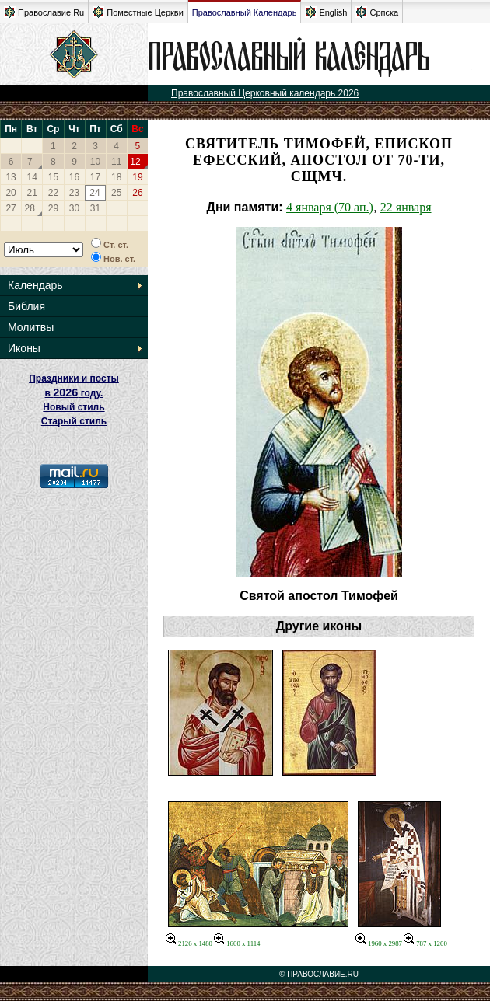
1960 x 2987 (379, 943)
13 (10, 177)
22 (53, 192)
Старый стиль (74, 421)
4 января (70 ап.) (329, 207)
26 (137, 192)
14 (32, 177)
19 (137, 177)
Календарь (35, 285)
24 (94, 192)
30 (74, 208)
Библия (26, 306)
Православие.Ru (44, 12)
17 (95, 177)
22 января (406, 207)
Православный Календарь (244, 12)
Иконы (24, 348)
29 (53, 208)
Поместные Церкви (138, 12)
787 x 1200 (425, 943)
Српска (376, 12)
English (326, 12)
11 (116, 161)
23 (74, 192)
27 (10, 208)
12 (135, 161)
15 (53, 177)
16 (74, 177)
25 (116, 192)
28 (30, 208)
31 (95, 208)
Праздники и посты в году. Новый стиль (74, 393)
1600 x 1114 (237, 943)
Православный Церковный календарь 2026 (265, 93)
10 (95, 161)
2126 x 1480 (190, 943)
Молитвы (31, 327)
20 (10, 192)
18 (116, 177)
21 (32, 192)
